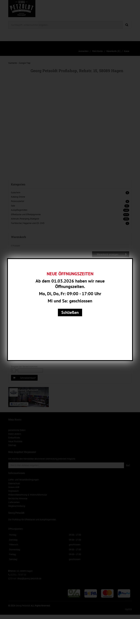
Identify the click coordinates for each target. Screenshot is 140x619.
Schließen (70, 312)
